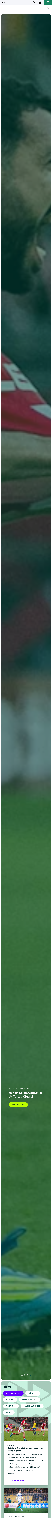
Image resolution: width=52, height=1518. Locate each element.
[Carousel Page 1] (22, 1375)
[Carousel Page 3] (27, 1375)
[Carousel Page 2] (24, 1375)
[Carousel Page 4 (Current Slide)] (30, 1375)
